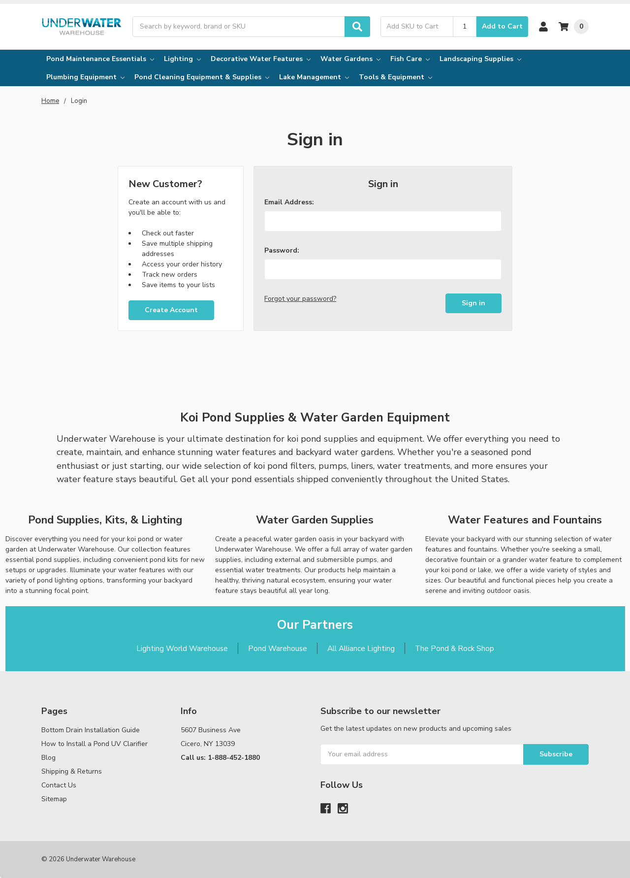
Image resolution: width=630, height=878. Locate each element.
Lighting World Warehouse (182, 648)
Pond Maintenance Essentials (100, 59)
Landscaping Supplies (480, 59)
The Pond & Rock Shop (454, 648)
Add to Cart (502, 26)
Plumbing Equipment (85, 77)
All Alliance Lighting (361, 648)
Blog (48, 757)
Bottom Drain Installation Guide (90, 730)
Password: (281, 250)
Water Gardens (350, 59)
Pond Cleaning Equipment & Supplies (201, 77)
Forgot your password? (300, 298)
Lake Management (314, 77)
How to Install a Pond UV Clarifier (94, 743)
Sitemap (54, 799)
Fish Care (410, 59)
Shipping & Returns (71, 771)
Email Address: (289, 202)
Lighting (182, 59)
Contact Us (58, 785)
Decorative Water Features (261, 59)
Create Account (171, 310)
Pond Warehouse (277, 648)
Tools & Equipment (395, 77)
